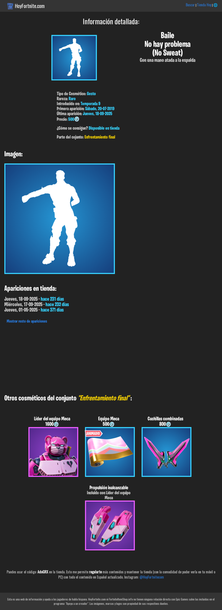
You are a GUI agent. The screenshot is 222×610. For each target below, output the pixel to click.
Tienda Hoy (204, 4)
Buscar (190, 4)
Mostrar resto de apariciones (27, 321)
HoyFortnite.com (30, 6)
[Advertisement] (111, 358)
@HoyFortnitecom (152, 577)
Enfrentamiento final (100, 137)
